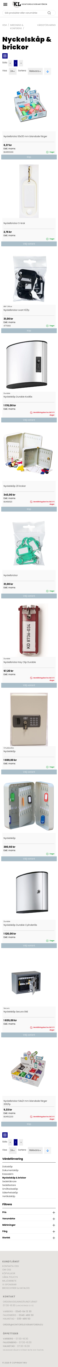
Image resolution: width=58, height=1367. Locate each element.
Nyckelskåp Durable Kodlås (18, 396)
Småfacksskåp (10, 1188)
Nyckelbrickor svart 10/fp (16, 310)
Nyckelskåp (9, 751)
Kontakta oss (10, 1266)
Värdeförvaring (46, 25)
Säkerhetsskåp (10, 1192)
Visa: (4, 70)
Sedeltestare (9, 1185)
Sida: (4, 62)
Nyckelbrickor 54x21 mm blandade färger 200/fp (25, 1102)
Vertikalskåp (8, 1196)
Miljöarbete (9, 1280)
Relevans (35, 71)
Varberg (8, 1338)
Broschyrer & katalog (16, 1288)
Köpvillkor (8, 1273)
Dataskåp (7, 1166)
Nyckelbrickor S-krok (14, 223)
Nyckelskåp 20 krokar (15, 486)
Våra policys (10, 1277)
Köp (29, 156)
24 (12, 71)
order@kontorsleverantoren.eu (23, 1324)
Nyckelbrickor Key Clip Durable (20, 662)
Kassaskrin (7, 1174)
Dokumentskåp (10, 1170)
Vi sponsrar (9, 1284)
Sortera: (22, 70)
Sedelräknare (9, 1181)
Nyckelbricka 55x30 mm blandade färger (25, 136)
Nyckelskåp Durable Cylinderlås (20, 925)
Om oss (6, 1269)
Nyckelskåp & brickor (14, 1177)
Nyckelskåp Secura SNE (16, 1011)
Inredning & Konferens (16, 27)
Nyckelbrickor (11, 575)
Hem (4, 25)
